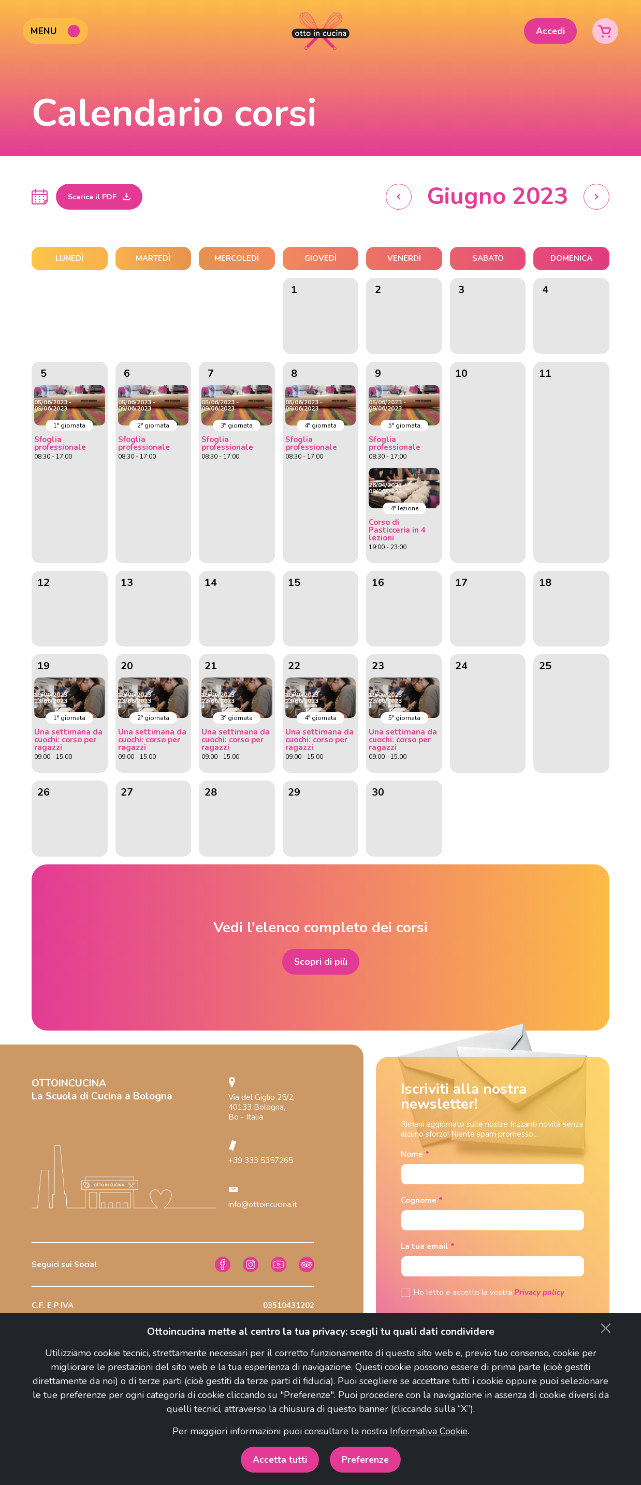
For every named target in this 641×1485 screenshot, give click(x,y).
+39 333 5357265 (260, 1161)
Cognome (422, 1200)
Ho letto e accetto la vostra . (489, 1293)
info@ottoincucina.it (262, 1205)
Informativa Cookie (429, 1431)
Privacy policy (539, 1292)
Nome (415, 1154)
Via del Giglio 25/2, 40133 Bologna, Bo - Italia (261, 1107)
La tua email (428, 1247)
